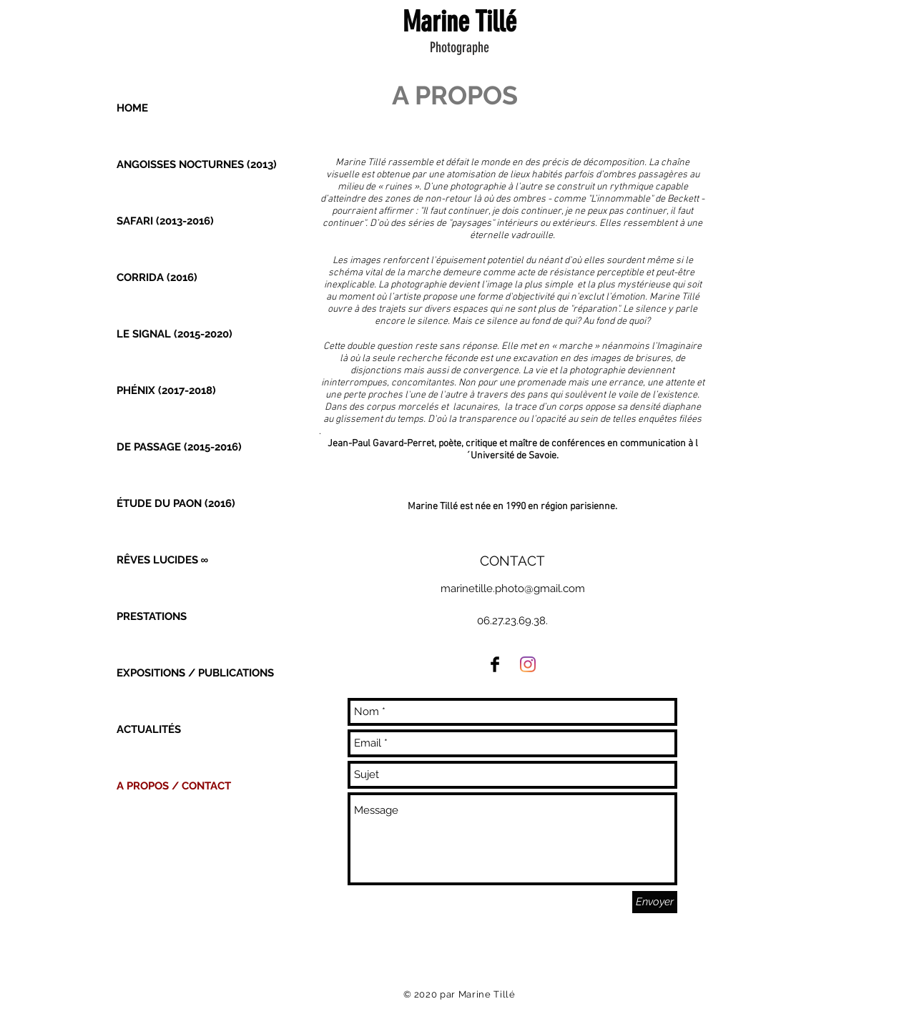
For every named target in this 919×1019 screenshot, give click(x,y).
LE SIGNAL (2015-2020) (174, 334)
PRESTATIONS (152, 616)
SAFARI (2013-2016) (165, 221)
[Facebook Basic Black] (495, 664)
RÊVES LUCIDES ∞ (163, 559)
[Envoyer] (654, 902)
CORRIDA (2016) (157, 277)
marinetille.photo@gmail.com (513, 588)
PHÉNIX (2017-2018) (166, 390)
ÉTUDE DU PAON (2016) (176, 503)
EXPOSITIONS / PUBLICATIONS (195, 672)
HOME (132, 108)
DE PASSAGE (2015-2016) (179, 446)
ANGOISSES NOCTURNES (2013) (197, 164)
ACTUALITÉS (149, 729)
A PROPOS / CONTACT (174, 785)
